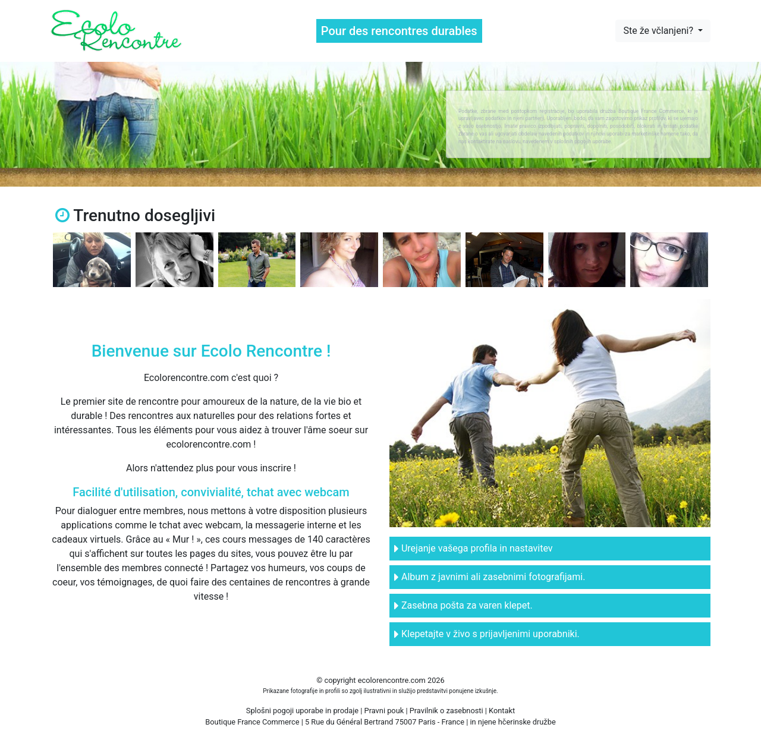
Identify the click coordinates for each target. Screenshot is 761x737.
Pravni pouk (384, 710)
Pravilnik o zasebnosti (446, 710)
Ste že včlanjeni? (659, 30)
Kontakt (502, 710)
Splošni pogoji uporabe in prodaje (302, 710)
